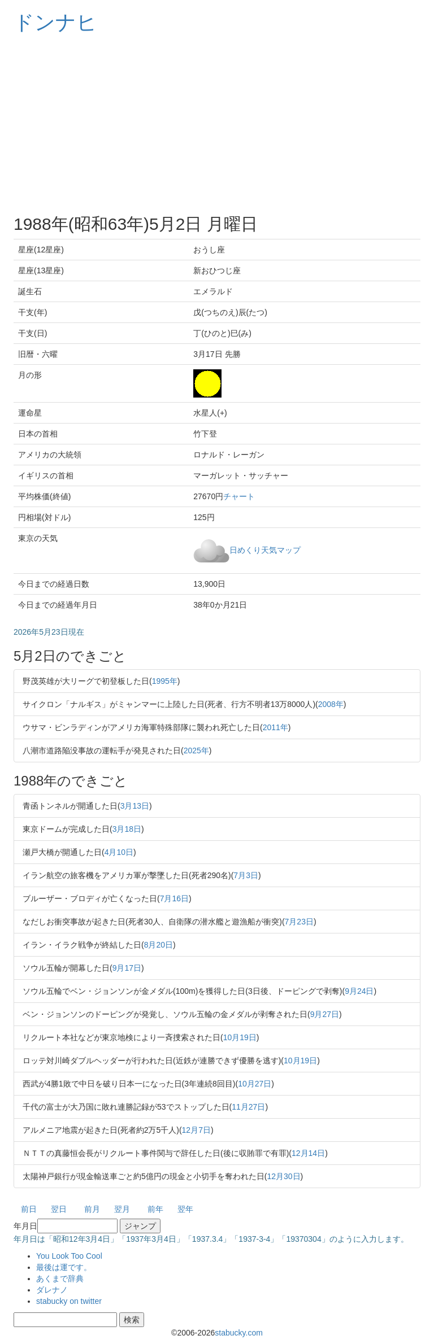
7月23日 (299, 921)
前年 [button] (155, 1209)
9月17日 (126, 967)
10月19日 (240, 1037)
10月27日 (254, 1083)
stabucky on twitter (69, 1301)
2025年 (196, 750)
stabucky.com (239, 1332)
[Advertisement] (217, 124)
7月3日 (245, 875)
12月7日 (196, 1129)
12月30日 (283, 1176)
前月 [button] (92, 1209)
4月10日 (119, 852)
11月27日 (248, 1106)
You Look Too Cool (69, 1255)
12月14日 (308, 1153)
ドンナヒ (55, 22)
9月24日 (359, 991)
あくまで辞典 (60, 1278)
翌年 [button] (185, 1209)
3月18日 (126, 829)
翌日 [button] (59, 1209)
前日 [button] (29, 1209)
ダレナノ (52, 1289)
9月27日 (324, 1014)
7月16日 (174, 898)
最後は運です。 (64, 1267)
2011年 (275, 727)
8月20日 (158, 944)
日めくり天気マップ (265, 549)
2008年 (331, 704)
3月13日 (134, 805)
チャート (239, 496)
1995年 (164, 681)
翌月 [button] (122, 1209)
